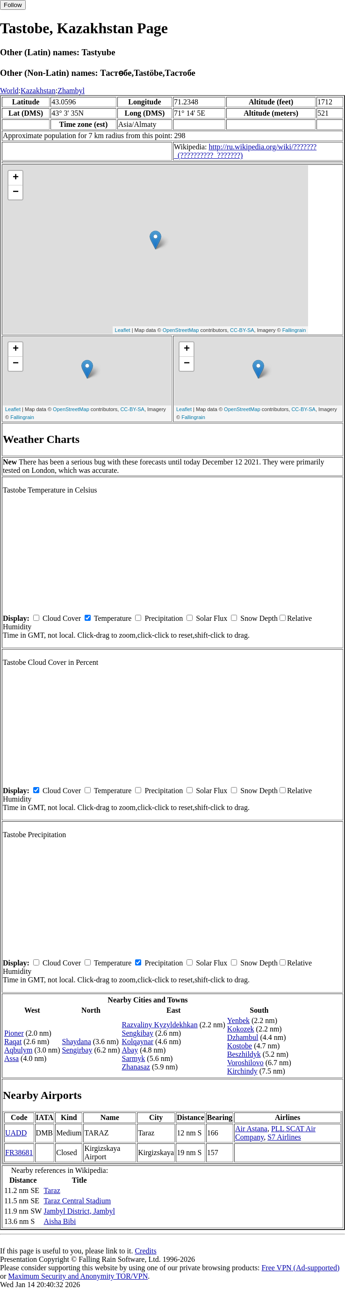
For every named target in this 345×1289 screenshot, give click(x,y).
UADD (16, 1133)
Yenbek (238, 1020)
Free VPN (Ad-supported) (300, 1268)
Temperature (113, 618)
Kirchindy (242, 1071)
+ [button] (16, 178)
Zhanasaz (136, 1067)
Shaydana (76, 1042)
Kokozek (240, 1029)
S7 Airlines (284, 1137)
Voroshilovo (245, 1063)
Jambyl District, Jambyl (79, 1211)
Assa (11, 1058)
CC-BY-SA (242, 330)
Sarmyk (133, 1058)
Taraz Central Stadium (77, 1201)
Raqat (13, 1042)
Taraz (51, 1190)
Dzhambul (243, 1037)
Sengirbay (77, 1050)
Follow (13, 4)
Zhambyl (71, 91)
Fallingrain (294, 330)
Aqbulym (18, 1050)
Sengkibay (138, 1033)
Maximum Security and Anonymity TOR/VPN (78, 1276)
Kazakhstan (38, 91)
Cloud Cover (62, 618)
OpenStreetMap (181, 330)
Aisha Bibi (59, 1221)
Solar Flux (211, 618)
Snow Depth (259, 618)
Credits (145, 1251)
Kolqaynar (138, 1042)
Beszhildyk (244, 1054)
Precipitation (163, 618)
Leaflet (122, 330)
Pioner (14, 1033)
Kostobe (239, 1046)
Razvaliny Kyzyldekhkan (160, 1025)
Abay (130, 1050)
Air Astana (251, 1129)
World (9, 91)
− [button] (16, 192)
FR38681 (19, 1152)
